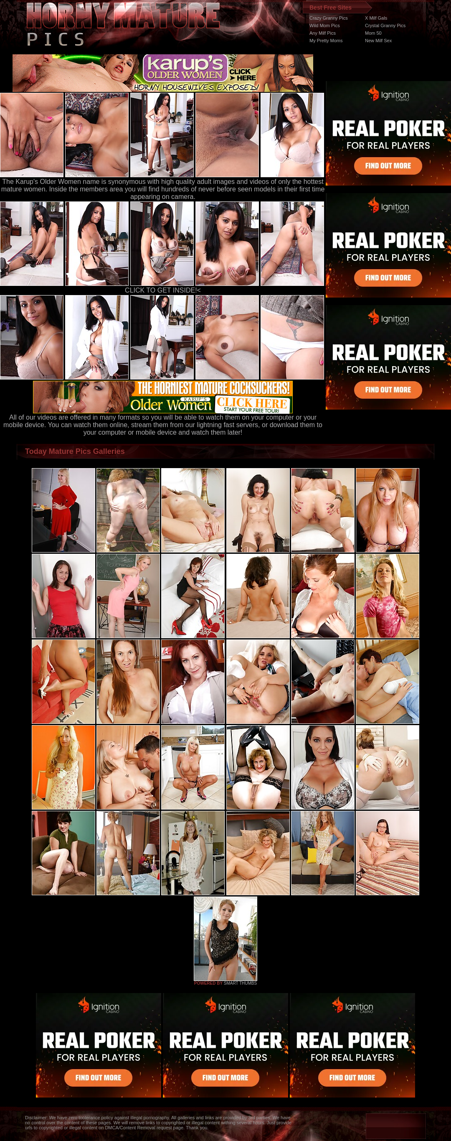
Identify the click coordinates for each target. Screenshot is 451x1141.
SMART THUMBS (240, 983)
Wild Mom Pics (324, 25)
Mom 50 (373, 33)
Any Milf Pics (322, 33)
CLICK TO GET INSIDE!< (163, 290)
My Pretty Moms (325, 40)
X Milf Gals (376, 17)
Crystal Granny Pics (385, 25)
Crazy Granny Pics (328, 17)
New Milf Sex (378, 40)
